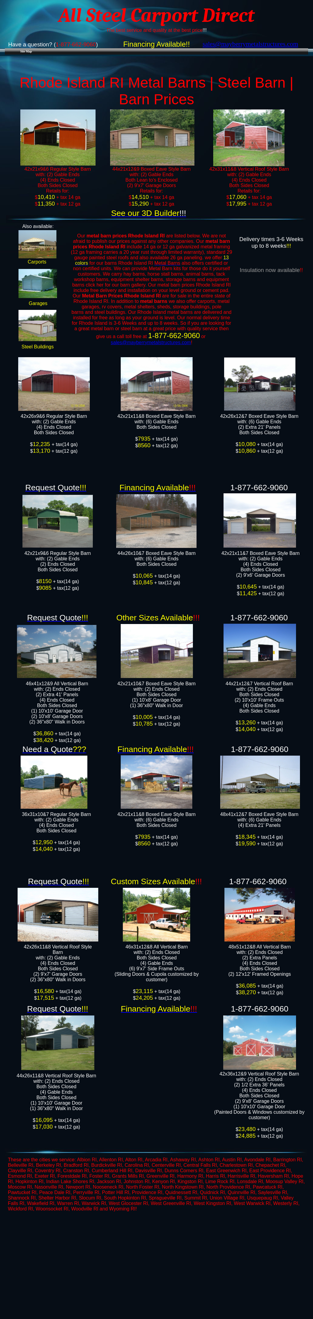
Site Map (26, 51)
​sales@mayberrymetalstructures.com (250, 44)
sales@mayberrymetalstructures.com (151, 342)
